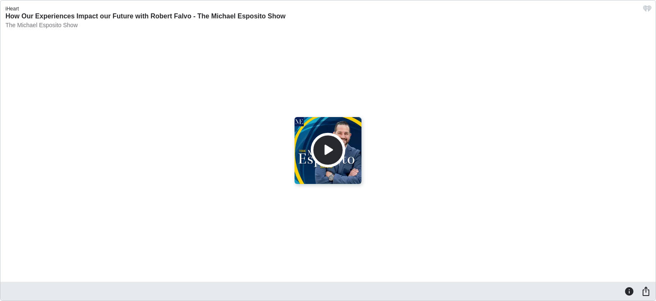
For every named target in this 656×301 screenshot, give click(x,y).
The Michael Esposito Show (41, 25)
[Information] (629, 291)
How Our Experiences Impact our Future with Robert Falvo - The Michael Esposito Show (145, 16)
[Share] (646, 291)
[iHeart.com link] (647, 10)
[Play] (328, 150)
